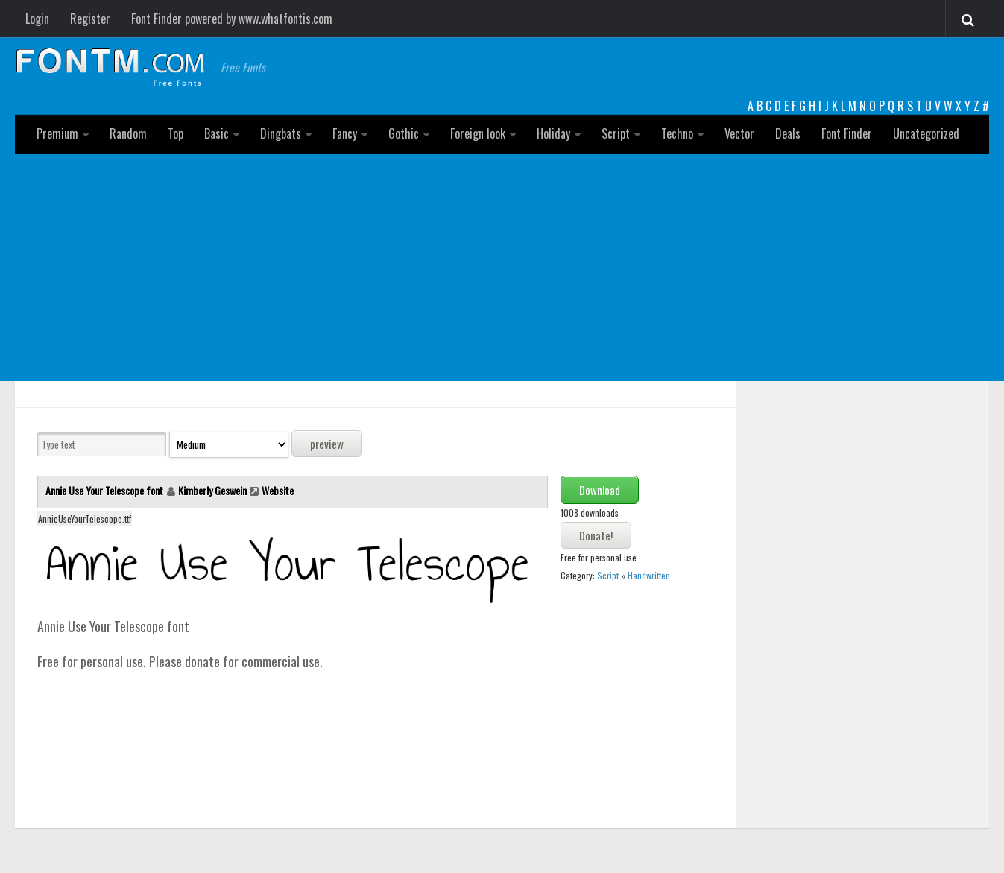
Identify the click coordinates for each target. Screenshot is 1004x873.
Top (175, 133)
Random (128, 133)
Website (278, 490)
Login (37, 19)
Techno (677, 133)
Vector (739, 133)
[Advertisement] (502, 265)
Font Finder (846, 133)
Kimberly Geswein (212, 490)
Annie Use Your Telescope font (105, 490)
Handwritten (649, 575)
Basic (216, 133)
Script (616, 133)
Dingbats (280, 133)
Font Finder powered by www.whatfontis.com (231, 19)
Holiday (553, 133)
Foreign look (477, 133)
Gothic (403, 133)
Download (599, 490)
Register (90, 19)
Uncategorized (926, 133)
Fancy (344, 133)
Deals (788, 133)
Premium (57, 133)
